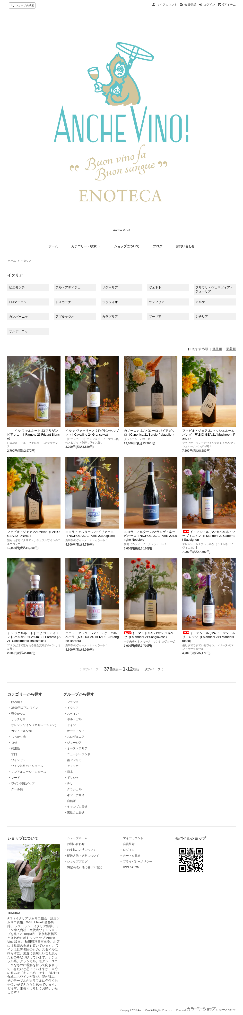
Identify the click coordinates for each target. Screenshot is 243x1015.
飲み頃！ (17, 702)
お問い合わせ (185, 246)
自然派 (71, 801)
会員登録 (190, 4)
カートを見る (131, 855)
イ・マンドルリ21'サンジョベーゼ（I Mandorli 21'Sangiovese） (150, 635)
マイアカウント (167, 4)
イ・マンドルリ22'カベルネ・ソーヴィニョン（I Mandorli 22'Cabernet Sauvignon (208, 535)
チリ (70, 783)
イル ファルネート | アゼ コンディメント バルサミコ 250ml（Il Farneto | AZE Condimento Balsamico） (34, 637)
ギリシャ (73, 777)
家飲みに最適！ (77, 812)
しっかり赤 (18, 736)
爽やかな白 (18, 713)
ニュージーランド (78, 754)
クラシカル (74, 789)
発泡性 (15, 748)
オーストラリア (77, 748)
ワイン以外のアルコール (27, 766)
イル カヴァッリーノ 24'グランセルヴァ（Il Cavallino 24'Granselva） (92, 432)
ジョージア (74, 742)
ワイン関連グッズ (23, 783)
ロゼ (14, 742)
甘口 (14, 754)
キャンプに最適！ (78, 806)
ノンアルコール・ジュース (28, 771)
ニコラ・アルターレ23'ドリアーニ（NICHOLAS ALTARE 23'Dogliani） (91, 534)
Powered (206, 1010)
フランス (73, 702)
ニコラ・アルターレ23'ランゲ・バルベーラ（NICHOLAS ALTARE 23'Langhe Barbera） (92, 637)
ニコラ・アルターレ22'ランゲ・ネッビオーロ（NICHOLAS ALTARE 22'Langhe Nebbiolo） (150, 535)
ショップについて (126, 246)
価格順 (217, 349)
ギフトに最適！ (77, 795)
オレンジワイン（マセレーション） (34, 725)
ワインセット (20, 760)
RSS (126, 867)
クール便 (17, 789)
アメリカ (73, 766)
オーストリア (76, 731)
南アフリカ (74, 760)
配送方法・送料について (83, 855)
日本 (70, 771)
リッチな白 (18, 719)
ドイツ (71, 725)
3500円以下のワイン (24, 708)
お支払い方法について (81, 850)
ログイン (209, 4)
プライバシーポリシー (137, 861)
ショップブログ (77, 861)
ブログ (157, 246)
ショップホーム (77, 838)
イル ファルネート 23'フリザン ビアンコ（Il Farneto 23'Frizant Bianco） (33, 434)
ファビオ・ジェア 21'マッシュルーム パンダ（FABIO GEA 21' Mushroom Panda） (208, 434)
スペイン (73, 713)
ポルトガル (74, 719)
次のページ (152, 669)
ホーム (53, 246)
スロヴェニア (76, 736)
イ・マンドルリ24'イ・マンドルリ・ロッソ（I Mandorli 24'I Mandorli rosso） (208, 637)
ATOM (135, 867)
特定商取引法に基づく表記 (84, 867)
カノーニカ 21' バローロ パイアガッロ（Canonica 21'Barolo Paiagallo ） (150, 432)
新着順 (231, 349)
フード (15, 777)
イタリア (26, 260)
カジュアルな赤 (21, 731)
